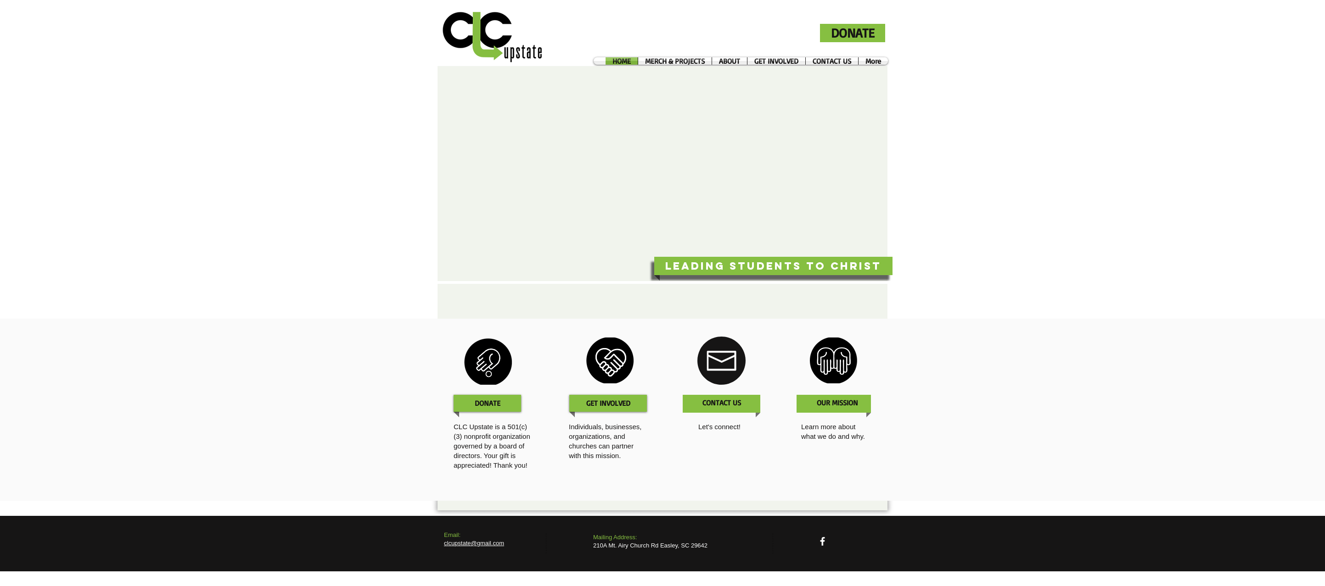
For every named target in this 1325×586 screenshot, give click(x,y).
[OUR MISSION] (837, 403)
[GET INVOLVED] (608, 403)
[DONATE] (852, 33)
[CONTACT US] (721, 403)
